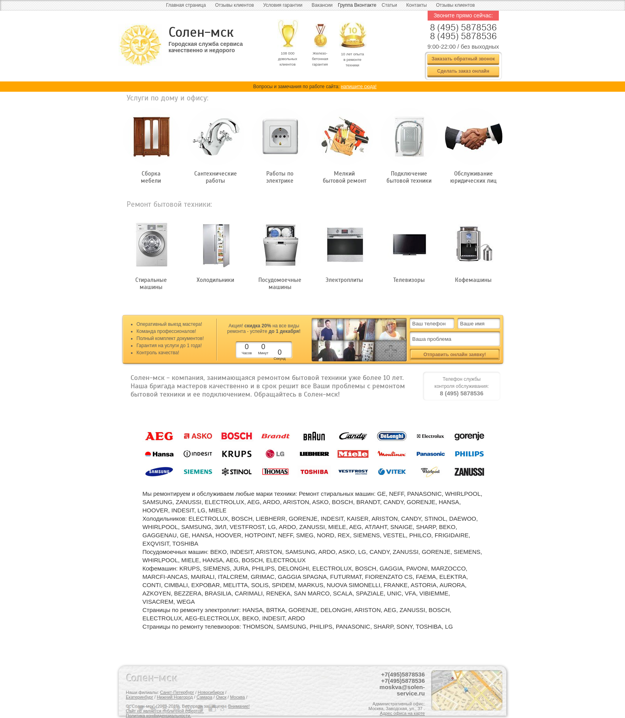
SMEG (304, 535)
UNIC (394, 593)
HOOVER (155, 510)
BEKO (447, 526)
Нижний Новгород (175, 697)
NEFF (396, 493)
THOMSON (258, 626)
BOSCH (342, 502)
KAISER (358, 518)
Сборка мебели (151, 177)
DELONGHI (293, 568)
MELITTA (235, 585)
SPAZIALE (370, 593)
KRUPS (189, 568)
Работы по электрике (280, 177)
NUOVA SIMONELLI (354, 585)
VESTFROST (247, 526)
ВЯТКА (275, 610)
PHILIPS (263, 568)
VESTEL (394, 535)
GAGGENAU (159, 535)
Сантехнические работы (215, 177)
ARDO (271, 502)
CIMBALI (176, 585)
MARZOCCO (448, 568)
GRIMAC (263, 576)
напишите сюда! (359, 86)
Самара (204, 697)
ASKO (320, 502)
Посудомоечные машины (279, 283)
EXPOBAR (205, 585)
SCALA (342, 593)
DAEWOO (462, 518)
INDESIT (182, 510)
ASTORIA (424, 585)
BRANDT (368, 502)
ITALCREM (233, 576)
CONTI (151, 585)
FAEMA (426, 576)
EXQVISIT (155, 543)
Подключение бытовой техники (409, 177)
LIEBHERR (271, 518)
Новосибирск (211, 692)
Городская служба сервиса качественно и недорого (206, 47)
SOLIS (260, 585)
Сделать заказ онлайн (463, 71)
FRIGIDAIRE (452, 535)
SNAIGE (401, 526)
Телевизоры (409, 279)
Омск (221, 697)
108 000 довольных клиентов (287, 58)
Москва (237, 697)
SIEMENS (366, 535)
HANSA (449, 502)
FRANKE (396, 585)
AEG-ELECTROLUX (212, 618)
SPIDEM (283, 585)
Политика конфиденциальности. (158, 715)
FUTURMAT (346, 576)
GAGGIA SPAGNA (302, 576)
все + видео (391, 350)
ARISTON (296, 502)
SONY (404, 626)
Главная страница (186, 5)
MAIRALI (203, 576)
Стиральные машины (151, 283)
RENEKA (278, 593)
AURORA (452, 585)
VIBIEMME (433, 593)
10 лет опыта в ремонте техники (352, 59)
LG (201, 510)
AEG (253, 502)
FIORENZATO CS (389, 576)
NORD (325, 535)
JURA (240, 568)
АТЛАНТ (376, 526)
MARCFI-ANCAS (165, 576)
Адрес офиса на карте (402, 713)
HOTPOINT (259, 535)
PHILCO (420, 535)
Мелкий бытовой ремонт (344, 177)
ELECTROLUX (224, 502)
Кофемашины (473, 279)
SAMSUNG (157, 502)
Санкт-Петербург (177, 692)
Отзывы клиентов (234, 5)
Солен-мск (201, 32)
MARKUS (310, 585)
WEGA (186, 601)
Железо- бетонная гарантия (320, 58)
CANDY (393, 502)
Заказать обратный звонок (463, 59)
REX (344, 535)
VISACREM (157, 601)
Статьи (389, 5)
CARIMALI (249, 593)
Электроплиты (344, 279)
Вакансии (322, 5)
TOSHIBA (185, 543)
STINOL (435, 518)
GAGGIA (391, 568)
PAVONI (417, 568)
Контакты (416, 5)
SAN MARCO (312, 593)
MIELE (218, 510)
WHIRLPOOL (463, 493)
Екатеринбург (139, 697)
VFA (410, 593)
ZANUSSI (188, 502)
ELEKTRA (452, 576)
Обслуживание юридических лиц (473, 177)
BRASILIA (218, 593)
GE (381, 493)
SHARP (426, 526)
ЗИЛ (221, 526)
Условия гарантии (282, 5)
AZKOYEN (156, 593)
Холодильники (215, 279)
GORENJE (421, 502)
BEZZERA (187, 593)
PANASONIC (424, 493)
